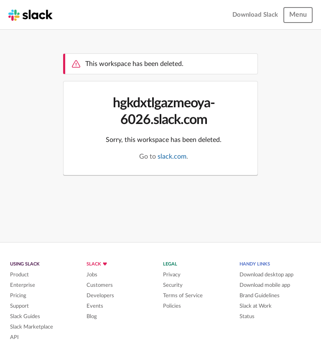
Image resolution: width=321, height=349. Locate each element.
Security (173, 285)
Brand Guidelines (259, 295)
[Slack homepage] (30, 14)
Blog (92, 316)
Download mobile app (264, 285)
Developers (100, 295)
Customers (100, 285)
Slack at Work (255, 306)
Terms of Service (183, 295)
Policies (172, 306)
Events (95, 306)
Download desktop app (266, 275)
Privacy (172, 275)
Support (19, 306)
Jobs (92, 275)
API (14, 337)
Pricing (18, 295)
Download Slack (255, 15)
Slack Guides (25, 316)
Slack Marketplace (31, 327)
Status (247, 316)
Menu (298, 14)
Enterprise (22, 285)
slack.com (172, 156)
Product (19, 275)
